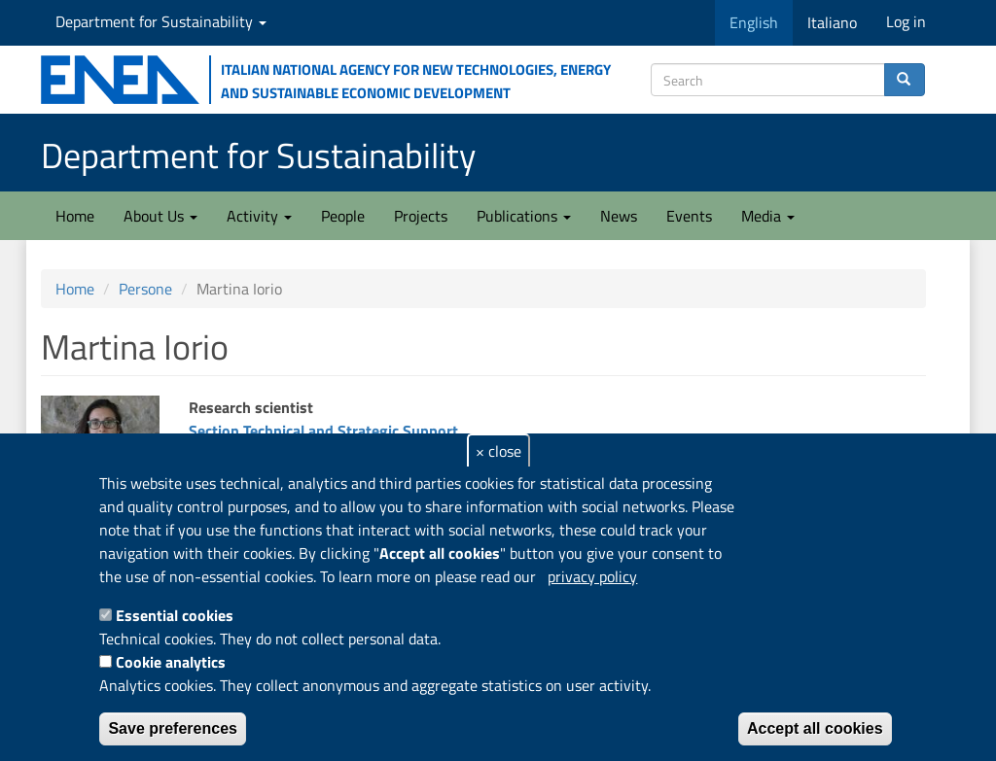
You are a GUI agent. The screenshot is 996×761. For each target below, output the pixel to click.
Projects (420, 215)
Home (74, 215)
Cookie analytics (171, 662)
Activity (259, 215)
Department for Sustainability (161, 21)
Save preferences (172, 728)
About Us (160, 215)
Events (689, 215)
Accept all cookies (815, 728)
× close (498, 451)
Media (768, 215)
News (618, 215)
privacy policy (592, 576)
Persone (145, 288)
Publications (524, 215)
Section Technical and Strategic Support (323, 430)
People (343, 215)
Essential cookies (174, 615)
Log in (906, 21)
